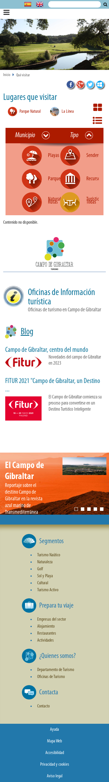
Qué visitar (23, 75)
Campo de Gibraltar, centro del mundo (46, 350)
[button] (54, 254)
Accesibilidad (54, 753)
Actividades (45, 640)
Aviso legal (54, 776)
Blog (27, 332)
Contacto (43, 706)
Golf (40, 569)
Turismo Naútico (48, 555)
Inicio (6, 75)
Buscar (105, 4)
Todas (91, 202)
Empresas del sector (51, 619)
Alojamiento (46, 626)
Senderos (94, 155)
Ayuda (54, 729)
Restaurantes (46, 633)
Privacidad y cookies (54, 764)
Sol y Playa (45, 576)
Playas (53, 155)
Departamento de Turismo (55, 670)
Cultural (42, 583)
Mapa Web (54, 741)
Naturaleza (45, 562)
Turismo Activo (47, 590)
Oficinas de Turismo (51, 677)
